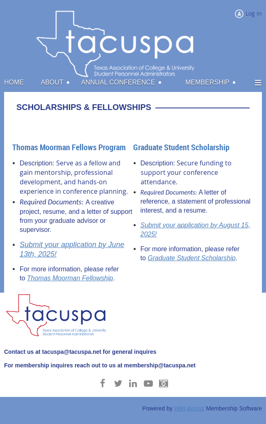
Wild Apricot (189, 408)
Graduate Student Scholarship (191, 257)
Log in (254, 13)
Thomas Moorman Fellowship (70, 278)
